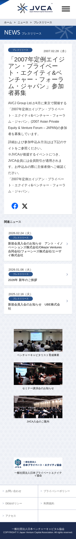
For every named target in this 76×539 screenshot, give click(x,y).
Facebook (15, 206)
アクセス (10, 515)
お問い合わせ (13, 491)
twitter (25, 206)
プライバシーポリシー (57, 491)
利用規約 (49, 503)
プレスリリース (20, 50)
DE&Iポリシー (13, 503)
